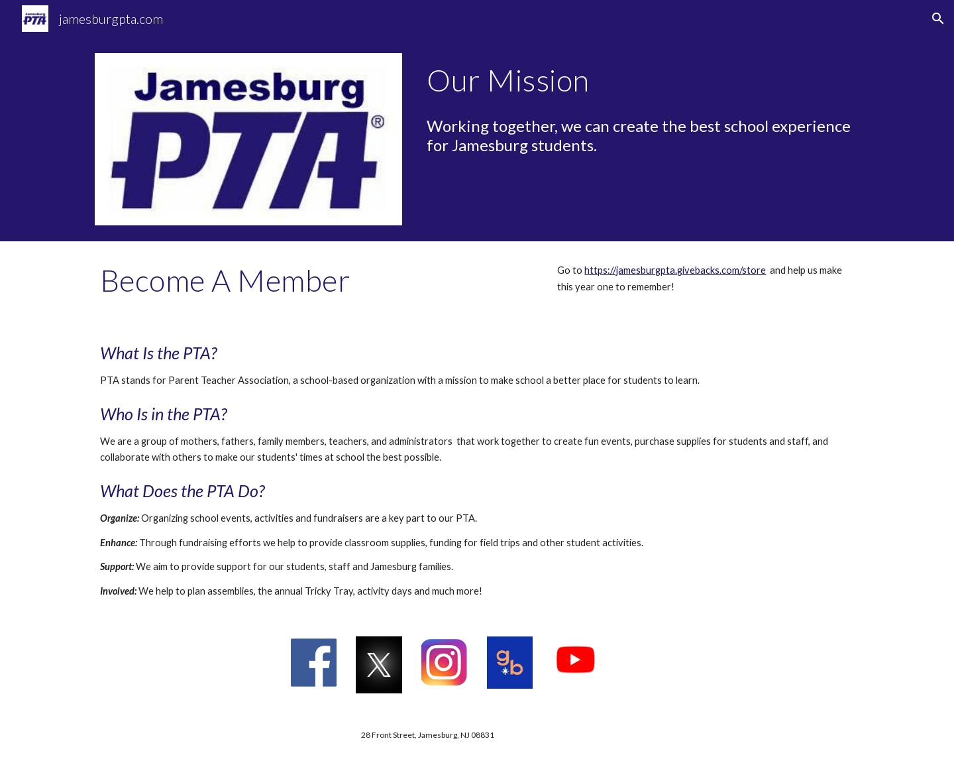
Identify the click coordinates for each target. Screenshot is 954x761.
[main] (640, 80)
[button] (938, 18)
